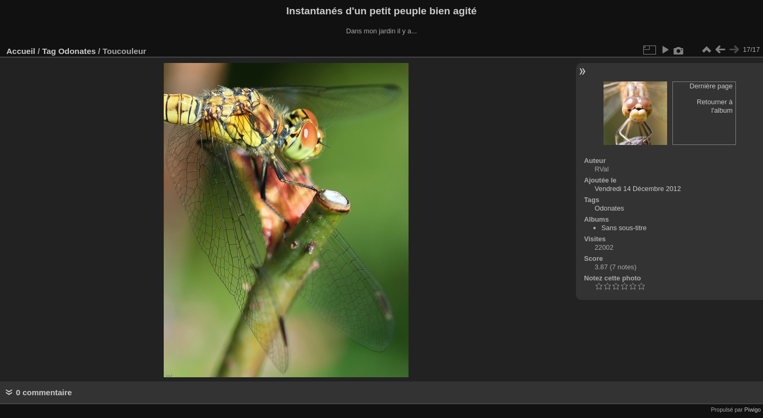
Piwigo (752, 409)
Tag (49, 51)
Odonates (77, 51)
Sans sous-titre (623, 228)
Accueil (21, 51)
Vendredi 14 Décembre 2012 (638, 189)
